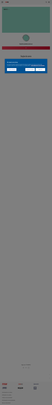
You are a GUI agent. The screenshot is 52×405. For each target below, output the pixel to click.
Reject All (40, 69)
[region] (26, 66)
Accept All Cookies (30, 69)
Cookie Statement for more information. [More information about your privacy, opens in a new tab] (38, 65)
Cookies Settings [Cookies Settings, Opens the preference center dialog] (11, 69)
